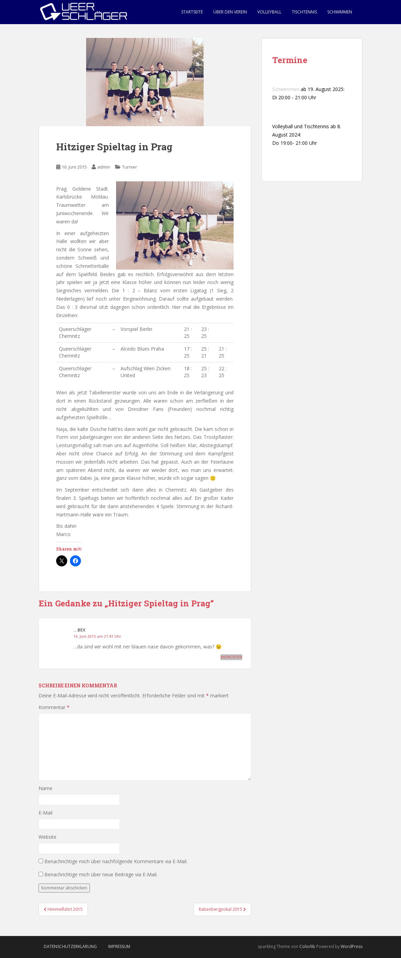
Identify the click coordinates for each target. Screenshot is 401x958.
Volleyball (269, 12)
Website (47, 837)
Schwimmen (339, 12)
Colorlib (307, 946)
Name (45, 788)
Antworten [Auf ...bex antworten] (231, 657)
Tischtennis (304, 12)
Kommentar (54, 707)
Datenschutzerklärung (70, 946)
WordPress (351, 946)
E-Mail (45, 812)
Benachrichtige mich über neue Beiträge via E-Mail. (100, 874)
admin (103, 167)
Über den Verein (230, 12)
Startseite (192, 12)
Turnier (129, 167)
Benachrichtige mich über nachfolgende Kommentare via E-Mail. (115, 861)
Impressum (119, 946)
